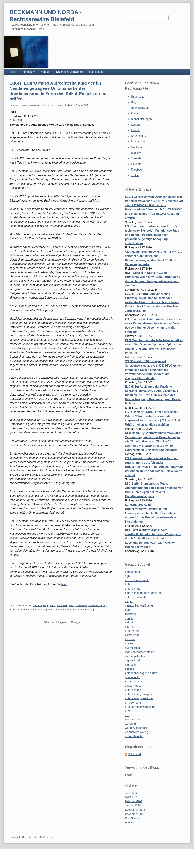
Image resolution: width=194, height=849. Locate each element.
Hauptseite (96, 71)
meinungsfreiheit (135, 656)
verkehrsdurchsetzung (65, 609)
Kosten (135, 124)
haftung (129, 622)
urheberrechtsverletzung (140, 706)
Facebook (137, 169)
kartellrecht (132, 635)
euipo (52, 605)
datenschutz (132, 588)
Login (128, 774)
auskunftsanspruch (137, 580)
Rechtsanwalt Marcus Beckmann (44, 105)
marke (129, 643)
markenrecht (133, 647)
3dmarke (37, 605)
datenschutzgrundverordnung (143, 592)
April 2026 (131, 792)
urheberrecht (133, 702)
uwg (127, 715)
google (129, 618)
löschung (130, 639)
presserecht (132, 677)
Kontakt (45, 71)
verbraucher (132, 719)
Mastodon (137, 147)
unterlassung (133, 689)
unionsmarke (23, 609)
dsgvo (129, 601)
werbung (130, 723)
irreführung (132, 630)
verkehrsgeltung (86, 609)
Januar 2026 (133, 805)
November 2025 (135, 813)
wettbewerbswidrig (136, 732)
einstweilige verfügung (139, 605)
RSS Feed (134, 754)
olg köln (130, 668)
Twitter (135, 175)
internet (129, 626)
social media (133, 685)
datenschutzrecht (135, 597)
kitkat (71, 605)
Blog (12, 71)
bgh (127, 584)
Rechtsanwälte (140, 107)
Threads (136, 158)
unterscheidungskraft (42, 609)
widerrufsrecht (134, 736)
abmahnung (132, 571)
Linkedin (136, 164)
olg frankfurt (132, 660)
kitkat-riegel (81, 605)
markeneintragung (97, 605)
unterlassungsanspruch (139, 694)
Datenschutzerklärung (69, 71)
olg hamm (131, 664)
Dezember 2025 (135, 809)
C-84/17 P (16, 120)
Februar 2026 (133, 801)
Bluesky (136, 152)
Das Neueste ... (134, 818)
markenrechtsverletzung (140, 651)
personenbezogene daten (141, 673)
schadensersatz (135, 681)
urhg (128, 710)
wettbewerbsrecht (136, 727)
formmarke (62, 605)
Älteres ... (131, 822)
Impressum (28, 71)
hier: (64, 584)
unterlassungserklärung (139, 698)
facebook (130, 614)
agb (127, 576)
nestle (13, 609)
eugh (45, 605)
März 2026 (131, 797)
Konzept (136, 113)
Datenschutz (139, 135)
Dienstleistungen (141, 119)
